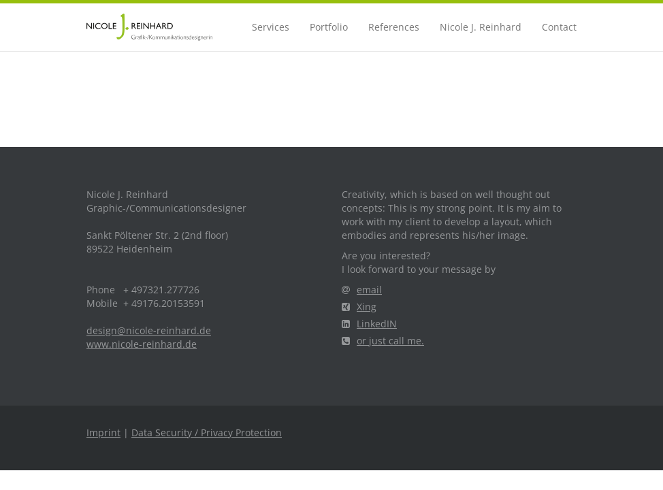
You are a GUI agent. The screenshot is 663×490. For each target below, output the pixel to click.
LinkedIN (369, 323)
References (393, 26)
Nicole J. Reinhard (480, 26)
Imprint (103, 432)
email (362, 289)
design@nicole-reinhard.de (148, 330)
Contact (559, 26)
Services (270, 26)
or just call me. (383, 340)
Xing (359, 306)
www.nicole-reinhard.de (141, 344)
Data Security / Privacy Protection (206, 432)
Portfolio (329, 26)
